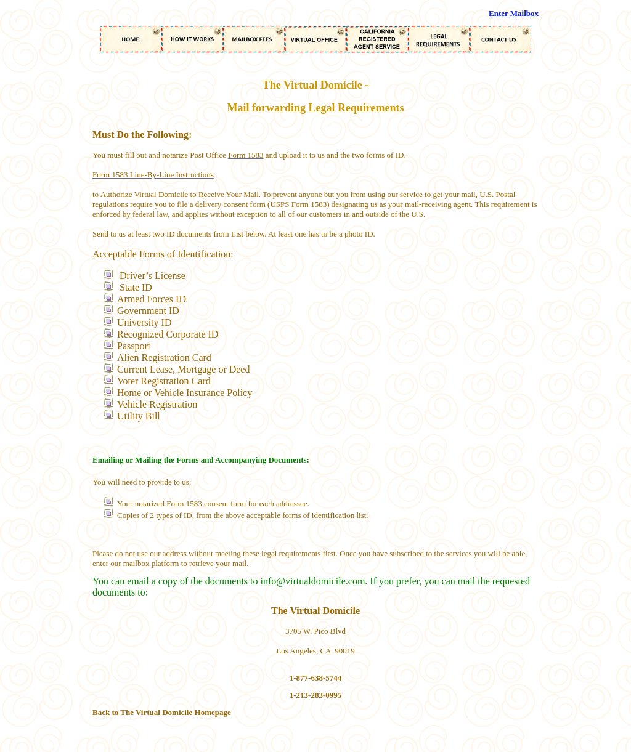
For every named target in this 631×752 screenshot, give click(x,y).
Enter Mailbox (514, 13)
